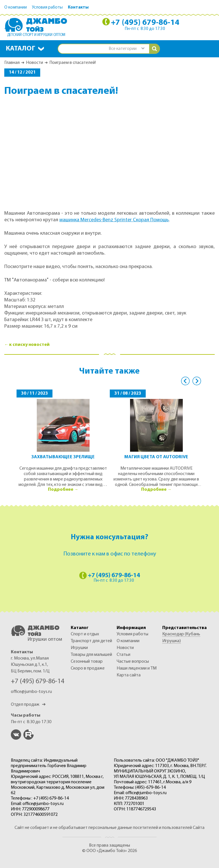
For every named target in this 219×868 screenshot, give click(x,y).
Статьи (123, 654)
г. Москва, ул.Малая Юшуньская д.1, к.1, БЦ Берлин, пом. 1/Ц (30, 665)
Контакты (78, 7)
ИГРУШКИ (79, 648)
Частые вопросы (133, 661)
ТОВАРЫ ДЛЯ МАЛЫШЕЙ (91, 654)
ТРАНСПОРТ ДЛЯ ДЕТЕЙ (91, 641)
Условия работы (47, 7)
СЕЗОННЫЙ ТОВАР (87, 661)
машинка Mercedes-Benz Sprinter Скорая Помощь (114, 220)
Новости (34, 62)
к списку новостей (29, 344)
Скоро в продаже (88, 668)
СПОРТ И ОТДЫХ (85, 634)
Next (196, 381)
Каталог (20, 48)
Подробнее (60, 489)
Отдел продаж (28, 704)
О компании (15, 7)
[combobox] (126, 49)
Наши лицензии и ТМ (137, 668)
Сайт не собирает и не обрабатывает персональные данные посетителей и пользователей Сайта (109, 828)
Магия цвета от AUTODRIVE (156, 457)
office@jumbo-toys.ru (31, 691)
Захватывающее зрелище (63, 457)
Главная (12, 62)
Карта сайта (129, 675)
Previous (185, 381)
